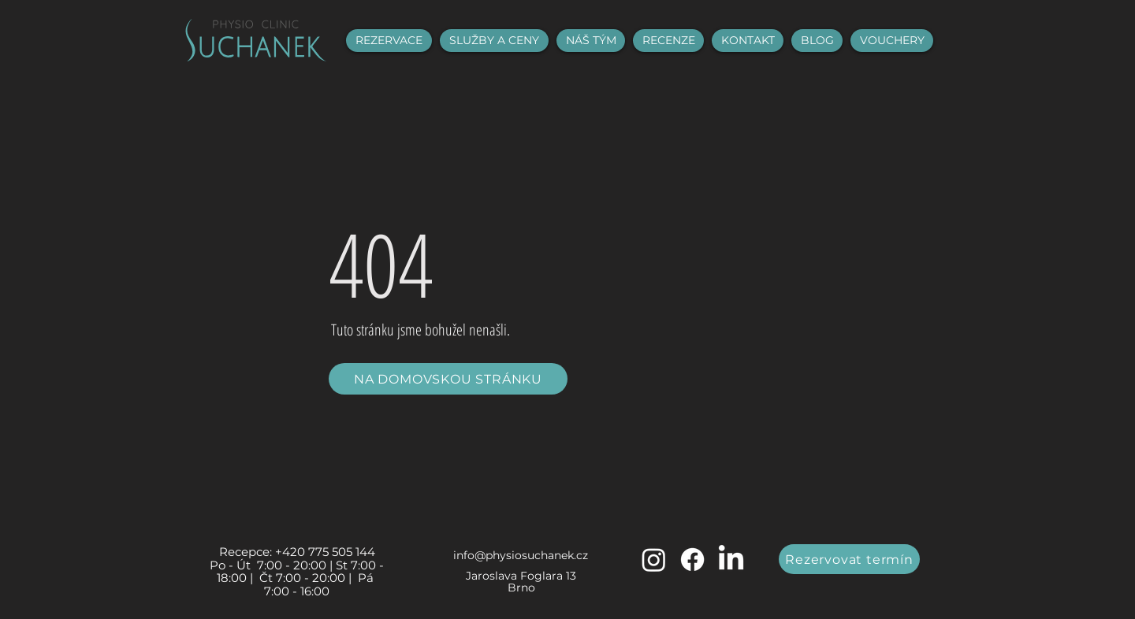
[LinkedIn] (731, 559)
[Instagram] (653, 559)
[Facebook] (692, 559)
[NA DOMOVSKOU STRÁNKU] (448, 379)
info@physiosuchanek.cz (520, 555)
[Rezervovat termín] (849, 559)
